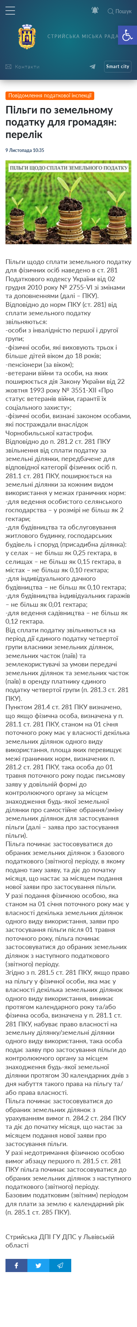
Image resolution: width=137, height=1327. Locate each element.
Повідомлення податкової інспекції (49, 95)
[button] (127, 35)
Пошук (120, 11)
